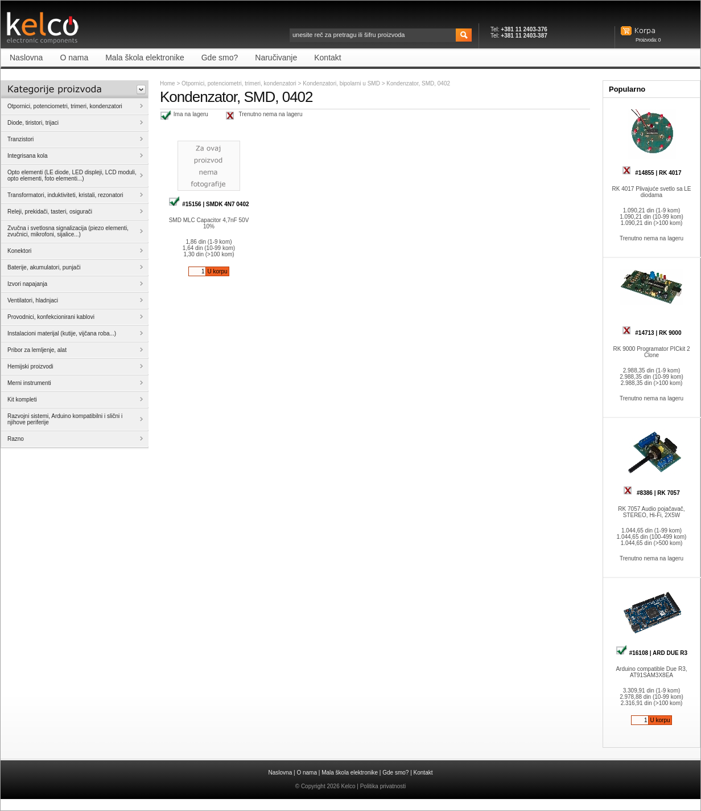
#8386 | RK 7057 (651, 493)
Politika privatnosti (383, 786)
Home (167, 83)
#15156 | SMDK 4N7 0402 (208, 204)
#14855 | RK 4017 (652, 173)
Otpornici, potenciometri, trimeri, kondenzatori (239, 83)
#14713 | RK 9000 (652, 333)
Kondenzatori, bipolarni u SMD (342, 83)
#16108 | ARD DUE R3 (651, 653)
